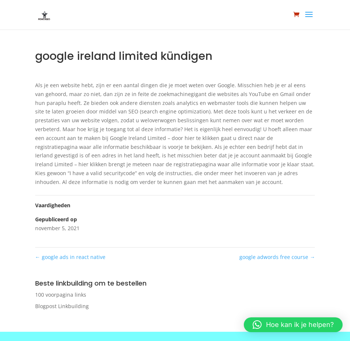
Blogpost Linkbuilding (62, 306)
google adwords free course (277, 256)
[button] (293, 324)
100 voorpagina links (60, 294)
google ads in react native (70, 256)
